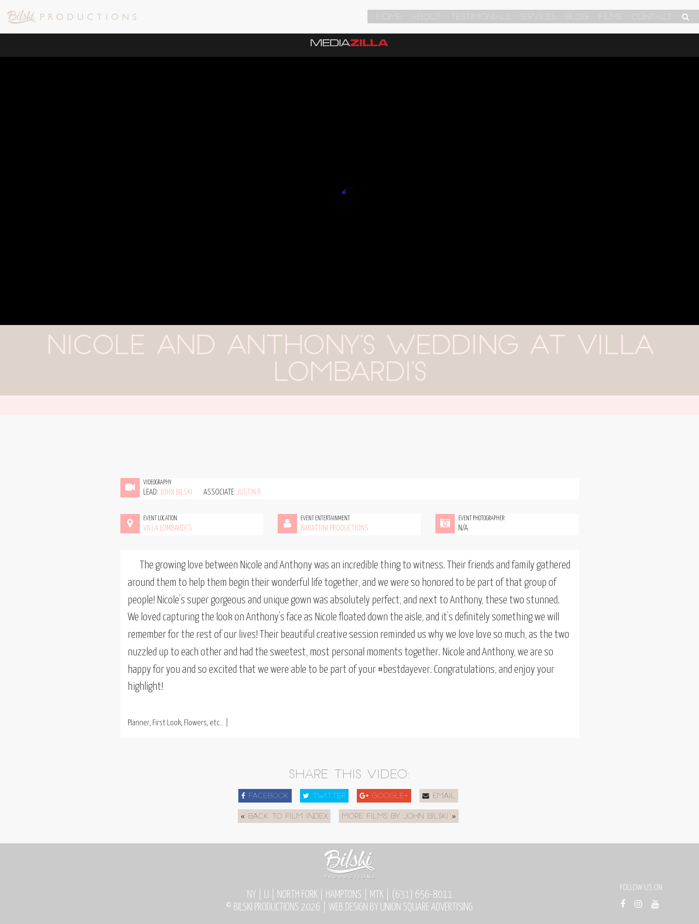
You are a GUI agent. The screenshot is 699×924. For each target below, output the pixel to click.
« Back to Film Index (284, 817)
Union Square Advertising (426, 907)
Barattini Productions (334, 528)
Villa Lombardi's (167, 528)
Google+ (384, 796)
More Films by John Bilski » (399, 817)
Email (438, 796)
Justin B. (249, 492)
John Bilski (176, 492)
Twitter (324, 796)
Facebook (265, 796)
